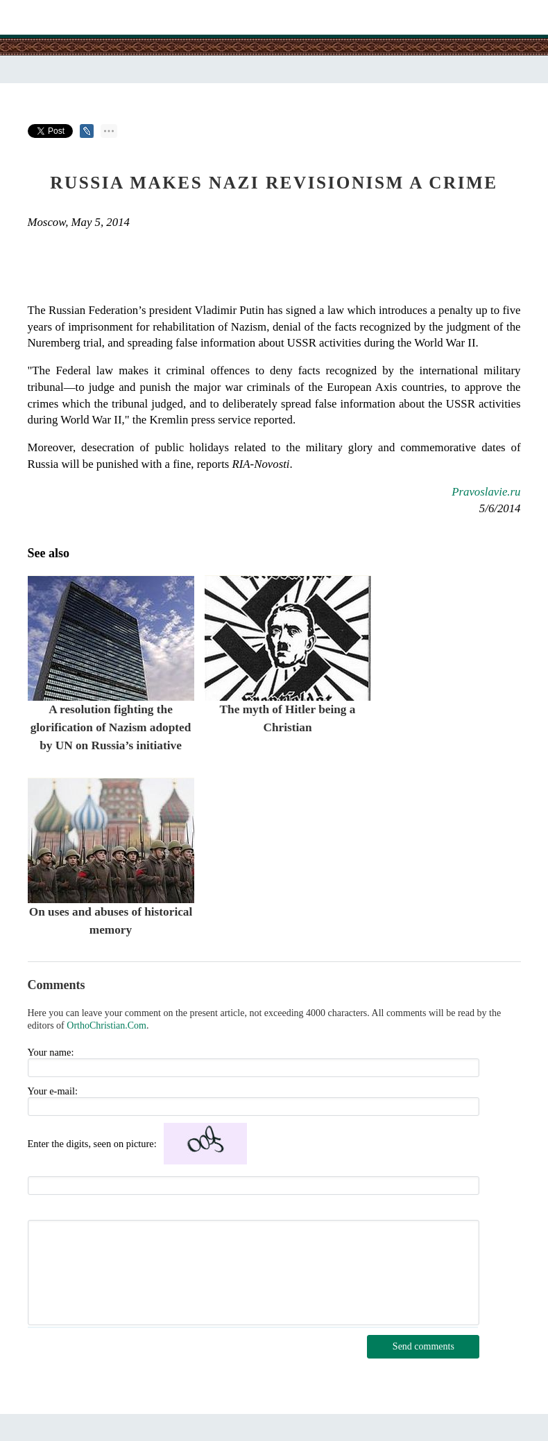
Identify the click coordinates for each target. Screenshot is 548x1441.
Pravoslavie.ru (486, 491)
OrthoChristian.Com (106, 1025)
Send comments (423, 1346)
